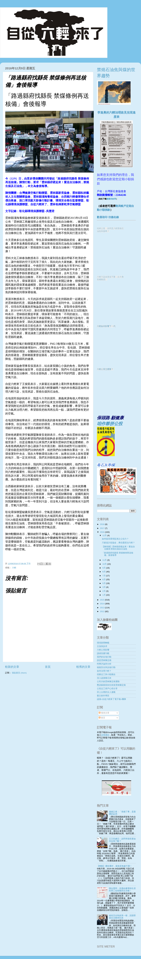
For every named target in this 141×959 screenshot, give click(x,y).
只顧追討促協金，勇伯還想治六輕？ (118, 543)
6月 (104, 579)
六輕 (14, 568)
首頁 (48, 666)
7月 (104, 576)
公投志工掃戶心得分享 (107, 688)
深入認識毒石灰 (104, 678)
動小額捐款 (103, 209)
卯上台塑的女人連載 (106, 692)
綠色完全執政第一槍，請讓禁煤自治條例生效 (122, 916)
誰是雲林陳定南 (104, 660)
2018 (102, 524)
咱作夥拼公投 (109, 423)
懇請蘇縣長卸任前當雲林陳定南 (111, 685)
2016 (102, 532)
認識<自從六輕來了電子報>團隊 (111, 699)
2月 (104, 591)
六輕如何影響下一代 (106, 326)
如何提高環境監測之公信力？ (115, 539)
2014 (102, 604)
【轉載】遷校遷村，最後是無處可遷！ (114, 866)
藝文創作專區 (103, 696)
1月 (104, 595)
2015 (102, 600)
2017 (102, 528)
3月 (104, 587)
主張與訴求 (102, 646)
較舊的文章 (83, 666)
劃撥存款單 (111, 199)
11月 (104, 560)
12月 (104, 535)
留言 (102, 718)
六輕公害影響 (103, 650)
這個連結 (105, 735)
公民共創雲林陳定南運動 (108, 681)
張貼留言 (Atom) (19, 673)
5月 (104, 583)
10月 (104, 564)
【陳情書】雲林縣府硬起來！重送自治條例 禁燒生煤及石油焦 (118, 548)
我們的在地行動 (104, 657)
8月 (104, 572)
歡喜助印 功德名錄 (108, 217)
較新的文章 (12, 666)
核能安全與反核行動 (106, 667)
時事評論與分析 (104, 664)
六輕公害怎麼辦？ (105, 369)
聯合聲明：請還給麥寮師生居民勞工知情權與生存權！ (122, 889)
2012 (102, 611)
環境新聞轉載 (103, 643)
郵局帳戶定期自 (124, 206)
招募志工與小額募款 (106, 674)
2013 (102, 607)
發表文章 (104, 713)
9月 (104, 568)
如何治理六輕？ (104, 671)
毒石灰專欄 (106, 465)
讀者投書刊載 (103, 653)
